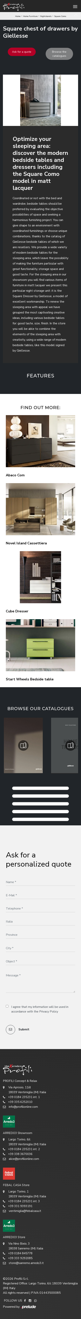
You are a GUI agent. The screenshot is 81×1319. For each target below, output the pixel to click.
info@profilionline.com (20, 1106)
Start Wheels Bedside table (30, 679)
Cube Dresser (17, 611)
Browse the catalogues (59, 54)
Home (17, 16)
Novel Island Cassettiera (26, 543)
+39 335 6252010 (17, 1102)
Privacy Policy (48, 1011)
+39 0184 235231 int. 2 (21, 1149)
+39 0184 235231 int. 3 (21, 1201)
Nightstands (45, 16)
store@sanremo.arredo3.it (23, 1263)
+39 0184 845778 (17, 1253)
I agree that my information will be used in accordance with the (39, 1009)
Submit (17, 1029)
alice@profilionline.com (21, 1159)
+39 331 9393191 (17, 1206)
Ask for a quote (21, 52)
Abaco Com (15, 475)
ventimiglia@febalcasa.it (22, 1211)
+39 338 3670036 (17, 1154)
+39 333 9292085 (17, 1258)
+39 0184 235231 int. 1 (21, 1097)
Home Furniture (30, 16)
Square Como (60, 16)
